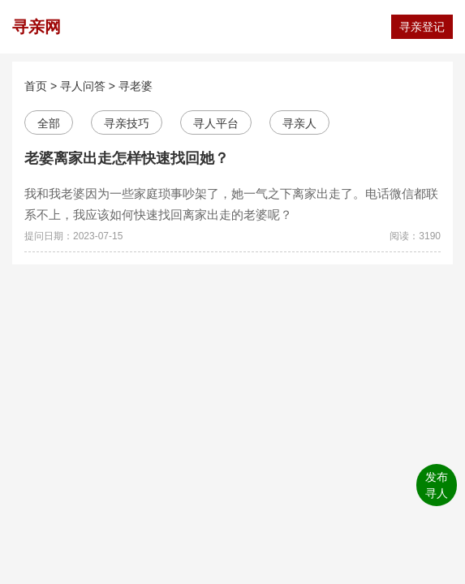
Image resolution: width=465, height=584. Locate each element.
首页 (35, 85)
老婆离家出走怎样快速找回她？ (126, 158)
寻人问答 (82, 85)
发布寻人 (436, 485)
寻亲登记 (422, 26)
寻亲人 (299, 123)
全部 (48, 123)
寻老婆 (135, 85)
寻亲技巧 (126, 123)
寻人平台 (216, 123)
